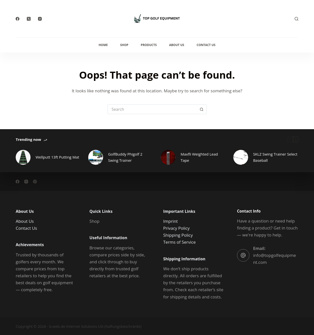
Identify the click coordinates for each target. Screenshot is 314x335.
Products (149, 45)
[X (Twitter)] (29, 19)
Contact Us (205, 45)
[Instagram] (40, 19)
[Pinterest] (35, 181)
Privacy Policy (176, 228)
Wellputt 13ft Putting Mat (57, 157)
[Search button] (202, 109)
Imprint (170, 221)
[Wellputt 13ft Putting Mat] (23, 157)
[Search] (296, 19)
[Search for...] (152, 109)
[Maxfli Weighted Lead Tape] (168, 157)
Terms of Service (179, 242)
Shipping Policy (178, 235)
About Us (176, 45)
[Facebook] (17, 19)
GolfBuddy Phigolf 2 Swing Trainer (125, 157)
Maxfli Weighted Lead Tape (199, 157)
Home (103, 45)
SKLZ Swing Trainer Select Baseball (275, 157)
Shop (124, 45)
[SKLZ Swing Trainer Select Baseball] (240, 157)
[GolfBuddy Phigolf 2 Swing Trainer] (95, 157)
